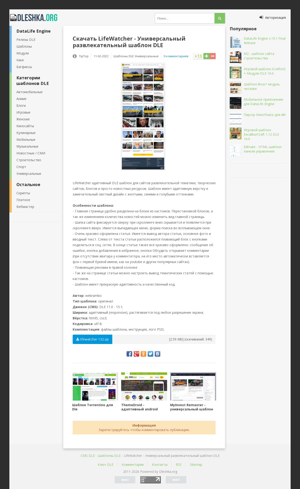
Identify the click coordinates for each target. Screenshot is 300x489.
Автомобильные (29, 92)
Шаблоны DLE (109, 455)
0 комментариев (176, 56)
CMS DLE (88, 455)
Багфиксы (24, 67)
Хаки (20, 60)
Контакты (160, 464)
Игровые (23, 112)
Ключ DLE (105, 464)
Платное (23, 200)
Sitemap (196, 464)
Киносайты (25, 126)
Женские (23, 119)
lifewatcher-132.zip (92, 339)
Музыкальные (27, 146)
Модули (22, 53)
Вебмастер (25, 206)
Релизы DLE (25, 39)
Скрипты (23, 193)
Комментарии (133, 464)
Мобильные (25, 139)
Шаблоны (24, 46)
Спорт (21, 166)
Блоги (21, 105)
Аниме (21, 98)
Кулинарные (26, 132)
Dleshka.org (36, 17)
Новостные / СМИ (30, 153)
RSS (179, 464)
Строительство (28, 160)
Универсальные (28, 173)
